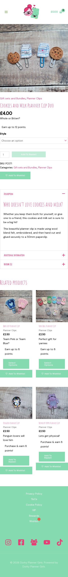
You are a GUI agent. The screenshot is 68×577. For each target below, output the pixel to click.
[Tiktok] (59, 542)
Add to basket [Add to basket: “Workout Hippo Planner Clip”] (48, 456)
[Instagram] (8, 542)
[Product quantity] (4, 154)
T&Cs (34, 499)
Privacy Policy (34, 493)
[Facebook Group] (34, 542)
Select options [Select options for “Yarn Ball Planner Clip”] (48, 363)
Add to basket (28, 154)
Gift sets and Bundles (13, 98)
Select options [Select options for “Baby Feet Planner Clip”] (13, 363)
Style (3, 133)
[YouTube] (47, 542)
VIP (34, 510)
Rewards (34, 515)
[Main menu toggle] (6, 12)
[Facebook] (21, 542)
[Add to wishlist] (15, 175)
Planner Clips (34, 98)
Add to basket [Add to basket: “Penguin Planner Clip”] (12, 460)
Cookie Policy (34, 504)
